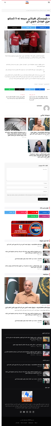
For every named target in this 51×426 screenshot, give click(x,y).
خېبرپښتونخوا (29, 423)
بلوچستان (46, 15)
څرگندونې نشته (39, 24)
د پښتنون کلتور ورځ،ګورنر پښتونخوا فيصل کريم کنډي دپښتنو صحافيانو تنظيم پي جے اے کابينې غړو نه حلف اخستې (21, 352)
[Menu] (47, 2)
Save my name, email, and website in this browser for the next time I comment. (25, 195)
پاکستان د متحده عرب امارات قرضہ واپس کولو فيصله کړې (26, 258)
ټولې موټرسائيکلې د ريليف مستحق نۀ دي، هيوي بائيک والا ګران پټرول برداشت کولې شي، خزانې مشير (37, 155)
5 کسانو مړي (45, 84)
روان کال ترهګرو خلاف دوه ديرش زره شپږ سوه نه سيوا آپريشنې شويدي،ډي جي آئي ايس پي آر (36, 98)
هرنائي (34, 84)
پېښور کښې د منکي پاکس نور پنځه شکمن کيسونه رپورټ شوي (25, 344)
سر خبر (47, 305)
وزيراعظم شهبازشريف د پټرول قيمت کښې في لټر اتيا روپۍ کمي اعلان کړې (38, 133)
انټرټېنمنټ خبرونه (22, 423)
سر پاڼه (34, 423)
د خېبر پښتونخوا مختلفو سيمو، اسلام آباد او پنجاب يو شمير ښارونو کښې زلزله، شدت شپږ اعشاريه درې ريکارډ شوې (14, 134)
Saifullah (37, 105)
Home (47, 10)
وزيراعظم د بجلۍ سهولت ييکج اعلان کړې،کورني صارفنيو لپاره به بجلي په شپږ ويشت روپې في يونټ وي (22, 338)
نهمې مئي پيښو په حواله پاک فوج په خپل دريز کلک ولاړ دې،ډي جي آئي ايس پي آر (14, 98)
